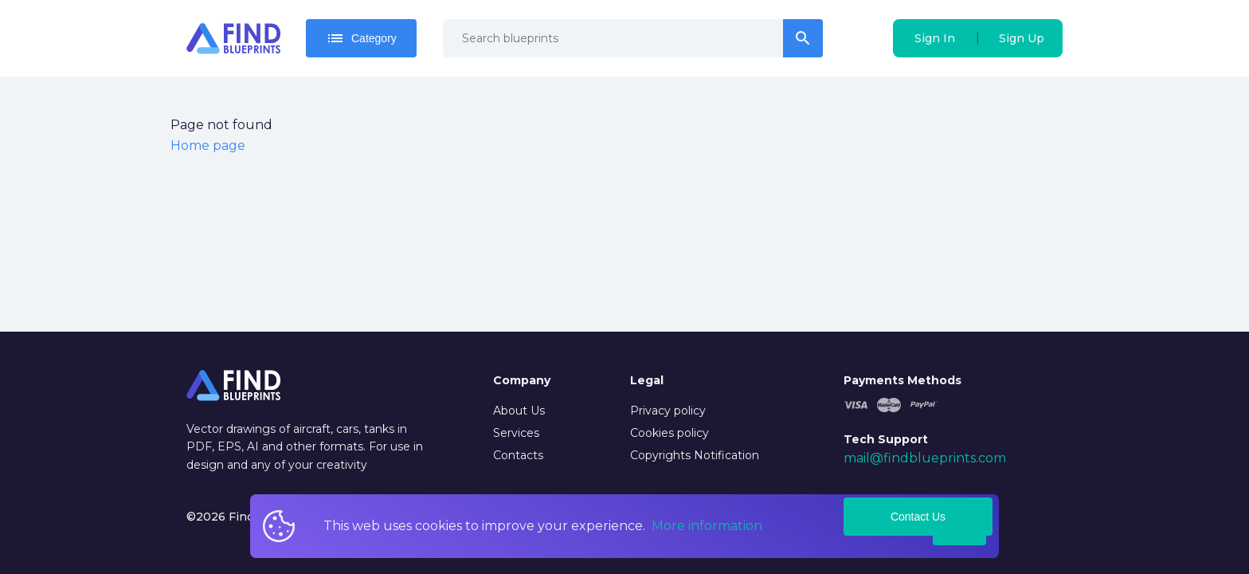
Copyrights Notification (694, 455)
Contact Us (918, 516)
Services (516, 433)
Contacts (518, 455)
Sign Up (1021, 38)
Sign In (934, 38)
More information (707, 525)
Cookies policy (669, 433)
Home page (207, 145)
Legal (647, 380)
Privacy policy (668, 410)
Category (361, 38)
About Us (519, 410)
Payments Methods (902, 380)
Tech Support (886, 439)
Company (521, 380)
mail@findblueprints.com (925, 458)
